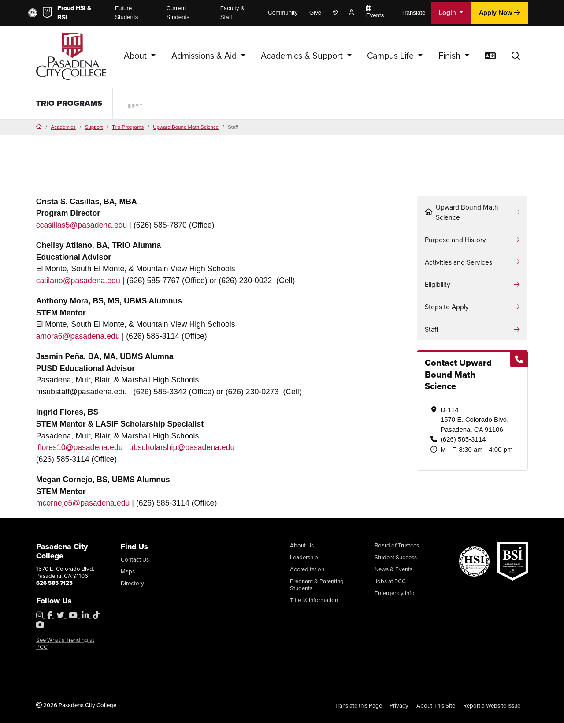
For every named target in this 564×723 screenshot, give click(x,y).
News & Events (393, 569)
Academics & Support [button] (303, 55)
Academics (63, 127)
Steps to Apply (447, 307)
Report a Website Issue (491, 705)
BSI (62, 17)
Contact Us (135, 559)
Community (282, 12)
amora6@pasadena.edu (78, 336)
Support (94, 127)
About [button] (136, 55)
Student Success (396, 557)
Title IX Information (314, 600)
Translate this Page (358, 705)
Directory (132, 583)
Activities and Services (458, 262)
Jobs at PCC (390, 581)
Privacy (399, 705)
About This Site (435, 705)
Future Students (126, 12)
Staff (431, 329)
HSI (80, 8)
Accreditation (307, 569)
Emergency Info (395, 593)
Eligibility (437, 284)
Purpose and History (455, 240)
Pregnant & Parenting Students (317, 584)
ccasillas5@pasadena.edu (81, 225)
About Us (302, 545)
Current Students (178, 12)
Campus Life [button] (391, 55)
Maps (128, 571)
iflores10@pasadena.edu (79, 447)
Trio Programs (128, 127)
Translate (413, 12)
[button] (516, 56)
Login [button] (448, 12)
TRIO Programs (69, 103)
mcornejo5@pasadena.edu (83, 502)
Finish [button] (450, 55)
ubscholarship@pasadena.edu (181, 447)
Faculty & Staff (232, 12)
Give (315, 12)
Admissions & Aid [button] (205, 55)
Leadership (304, 557)
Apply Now (499, 12)
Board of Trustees (397, 545)
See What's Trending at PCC (65, 643)
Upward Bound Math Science (186, 127)
